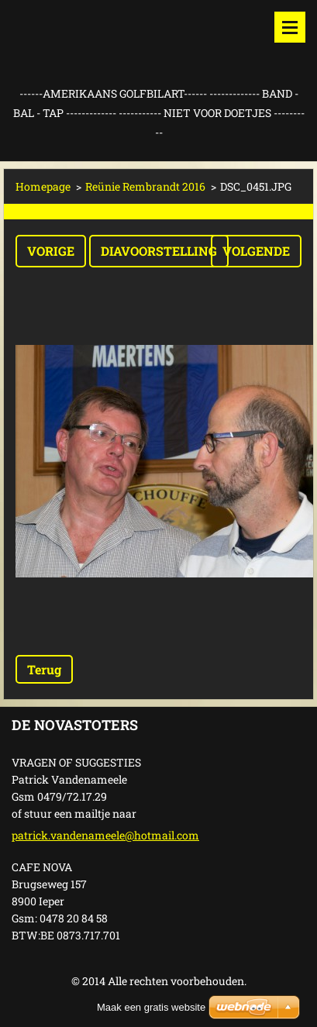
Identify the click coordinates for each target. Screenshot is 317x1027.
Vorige (50, 251)
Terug (44, 669)
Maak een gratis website (151, 1007)
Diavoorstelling (159, 251)
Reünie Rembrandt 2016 (145, 186)
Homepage (43, 186)
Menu (289, 27)
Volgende (256, 251)
